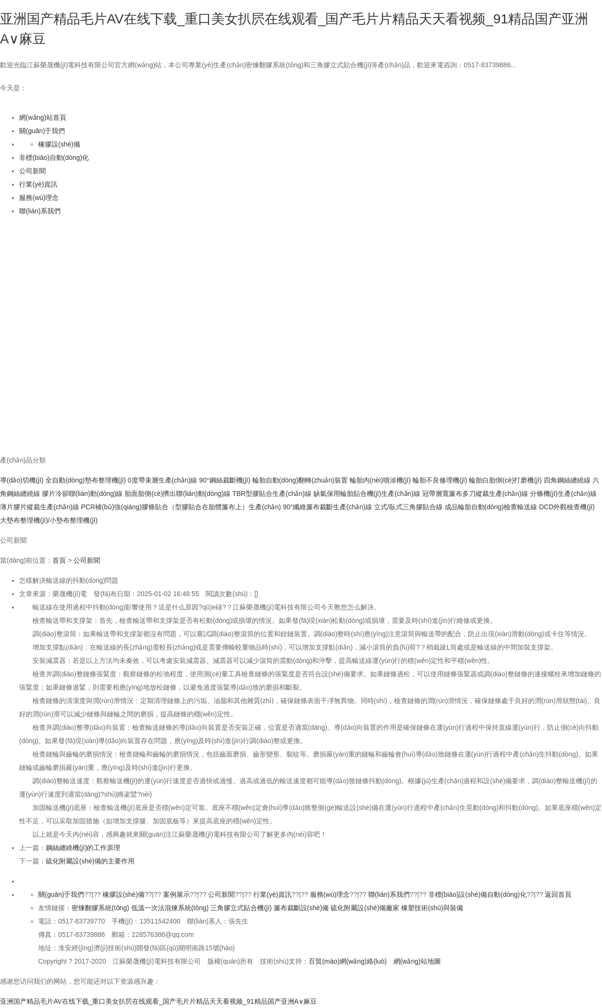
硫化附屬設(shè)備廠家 (365, 908)
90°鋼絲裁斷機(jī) (224, 480)
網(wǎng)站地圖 (417, 961)
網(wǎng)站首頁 (42, 117)
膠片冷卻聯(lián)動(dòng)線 (82, 493)
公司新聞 (32, 171)
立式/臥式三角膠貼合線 (408, 507)
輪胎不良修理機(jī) (440, 480)
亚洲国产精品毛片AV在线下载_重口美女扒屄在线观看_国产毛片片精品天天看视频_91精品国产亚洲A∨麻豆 (158, 1001)
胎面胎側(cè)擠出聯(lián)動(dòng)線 (177, 493)
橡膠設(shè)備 (59, 144)
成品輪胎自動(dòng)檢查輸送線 (491, 507)
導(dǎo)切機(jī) (21, 480)
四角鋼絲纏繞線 (567, 480)
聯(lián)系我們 (40, 211)
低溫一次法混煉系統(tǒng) (170, 908)
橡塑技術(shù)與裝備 (432, 908)
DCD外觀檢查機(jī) (567, 507)
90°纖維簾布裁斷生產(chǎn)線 (327, 507)
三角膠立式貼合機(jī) (240, 908)
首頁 (59, 560)
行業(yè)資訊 (38, 184)
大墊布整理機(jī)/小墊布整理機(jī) (49, 520)
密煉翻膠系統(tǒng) (100, 908)
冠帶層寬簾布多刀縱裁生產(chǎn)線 (475, 493)
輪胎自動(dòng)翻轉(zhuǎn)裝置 (300, 480)
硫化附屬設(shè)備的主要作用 (90, 861)
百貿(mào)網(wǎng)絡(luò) (348, 961)
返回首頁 (558, 894)
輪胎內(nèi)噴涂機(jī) (380, 480)
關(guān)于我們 (42, 131)
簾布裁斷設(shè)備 (301, 908)
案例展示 (176, 894)
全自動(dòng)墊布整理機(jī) (85, 480)
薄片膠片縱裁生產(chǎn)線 (39, 507)
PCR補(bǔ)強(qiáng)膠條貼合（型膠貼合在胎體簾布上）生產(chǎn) (181, 507)
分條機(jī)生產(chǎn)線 (563, 493)
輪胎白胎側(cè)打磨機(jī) (505, 480)
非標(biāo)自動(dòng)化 (54, 157)
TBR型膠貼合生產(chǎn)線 (271, 493)
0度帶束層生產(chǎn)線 (162, 480)
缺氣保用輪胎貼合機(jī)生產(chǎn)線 (366, 493)
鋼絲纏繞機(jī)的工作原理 (83, 847)
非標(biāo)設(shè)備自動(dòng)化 (477, 894)
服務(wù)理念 (39, 197)
